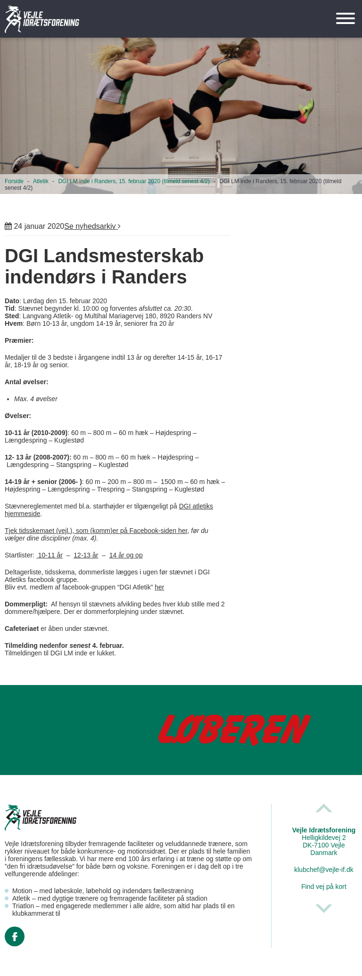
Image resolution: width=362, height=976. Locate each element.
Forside (14, 181)
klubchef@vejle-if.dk (324, 869)
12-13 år (86, 555)
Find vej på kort (323, 886)
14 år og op (126, 555)
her (159, 587)
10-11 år (49, 555)
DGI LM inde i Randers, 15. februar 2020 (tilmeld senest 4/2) (134, 181)
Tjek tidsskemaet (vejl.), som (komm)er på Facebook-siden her (96, 530)
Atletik (41, 181)
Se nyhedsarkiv (92, 226)
